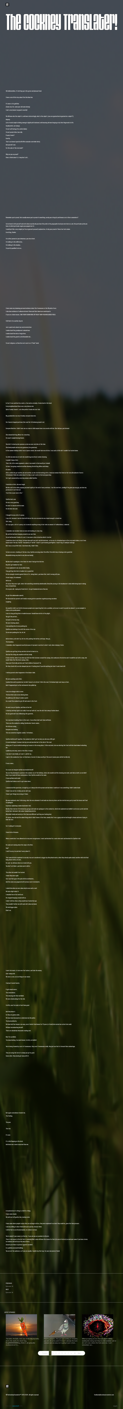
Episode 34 (9, 1286)
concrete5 (15, 1406)
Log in (115, 1406)
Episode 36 (9, 1292)
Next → (80, 1353)
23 (75, 1353)
